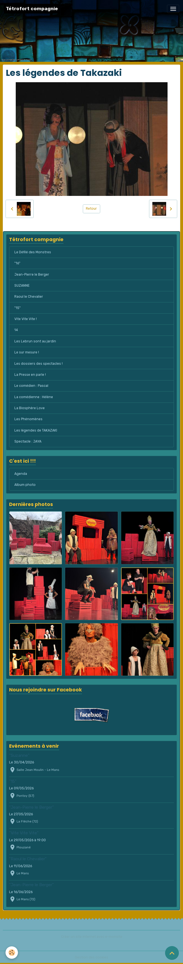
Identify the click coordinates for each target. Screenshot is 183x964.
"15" (17, 308)
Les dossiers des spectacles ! (38, 364)
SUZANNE (22, 285)
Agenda (20, 474)
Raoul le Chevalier (28, 297)
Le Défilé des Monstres (32, 252)
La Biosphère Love (29, 408)
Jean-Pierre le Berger (31, 274)
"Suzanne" (19, 755)
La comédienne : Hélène (33, 397)
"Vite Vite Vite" (24, 832)
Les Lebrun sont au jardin (35, 341)
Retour (91, 209)
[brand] (32, 9)
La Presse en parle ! (30, 375)
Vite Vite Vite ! (25, 319)
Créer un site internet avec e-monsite (91, 937)
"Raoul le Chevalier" (28, 858)
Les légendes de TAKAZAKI (35, 430)
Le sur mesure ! (26, 352)
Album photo (25, 485)
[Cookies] (12, 952)
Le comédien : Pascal (31, 386)
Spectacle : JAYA (27, 441)
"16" (17, 263)
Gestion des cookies (91, 957)
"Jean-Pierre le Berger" (31, 807)
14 (16, 330)
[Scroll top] (172, 953)
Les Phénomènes (28, 419)
